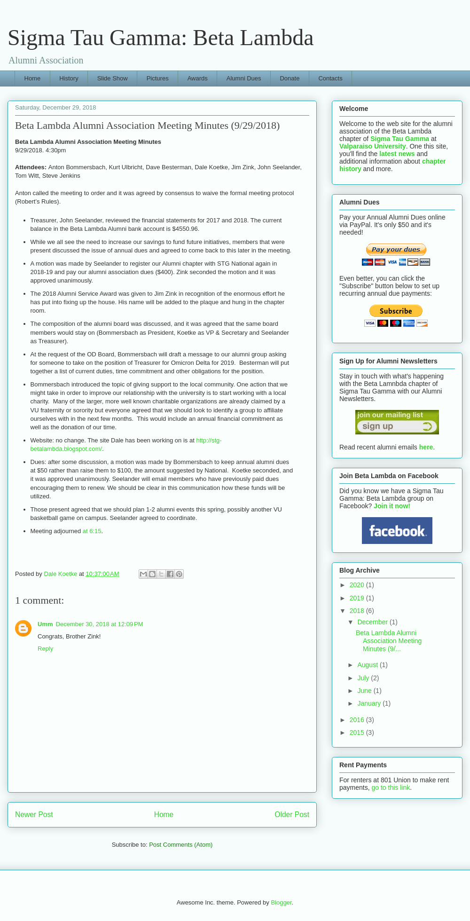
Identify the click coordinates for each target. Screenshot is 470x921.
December (373, 622)
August (368, 665)
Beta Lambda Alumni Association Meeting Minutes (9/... (389, 641)
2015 (358, 732)
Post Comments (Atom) (180, 844)
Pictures (158, 78)
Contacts (330, 78)
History (68, 78)
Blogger (281, 902)
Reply (45, 648)
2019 (358, 598)
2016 (358, 720)
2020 (358, 585)
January (370, 703)
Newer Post (34, 815)
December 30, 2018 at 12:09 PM (99, 624)
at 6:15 (92, 531)
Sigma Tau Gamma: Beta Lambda (161, 37)
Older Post (291, 815)
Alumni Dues (244, 78)
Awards (198, 78)
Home (32, 78)
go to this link (390, 787)
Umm (45, 624)
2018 (358, 610)
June (365, 690)
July (364, 678)
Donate (289, 78)
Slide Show (112, 78)
